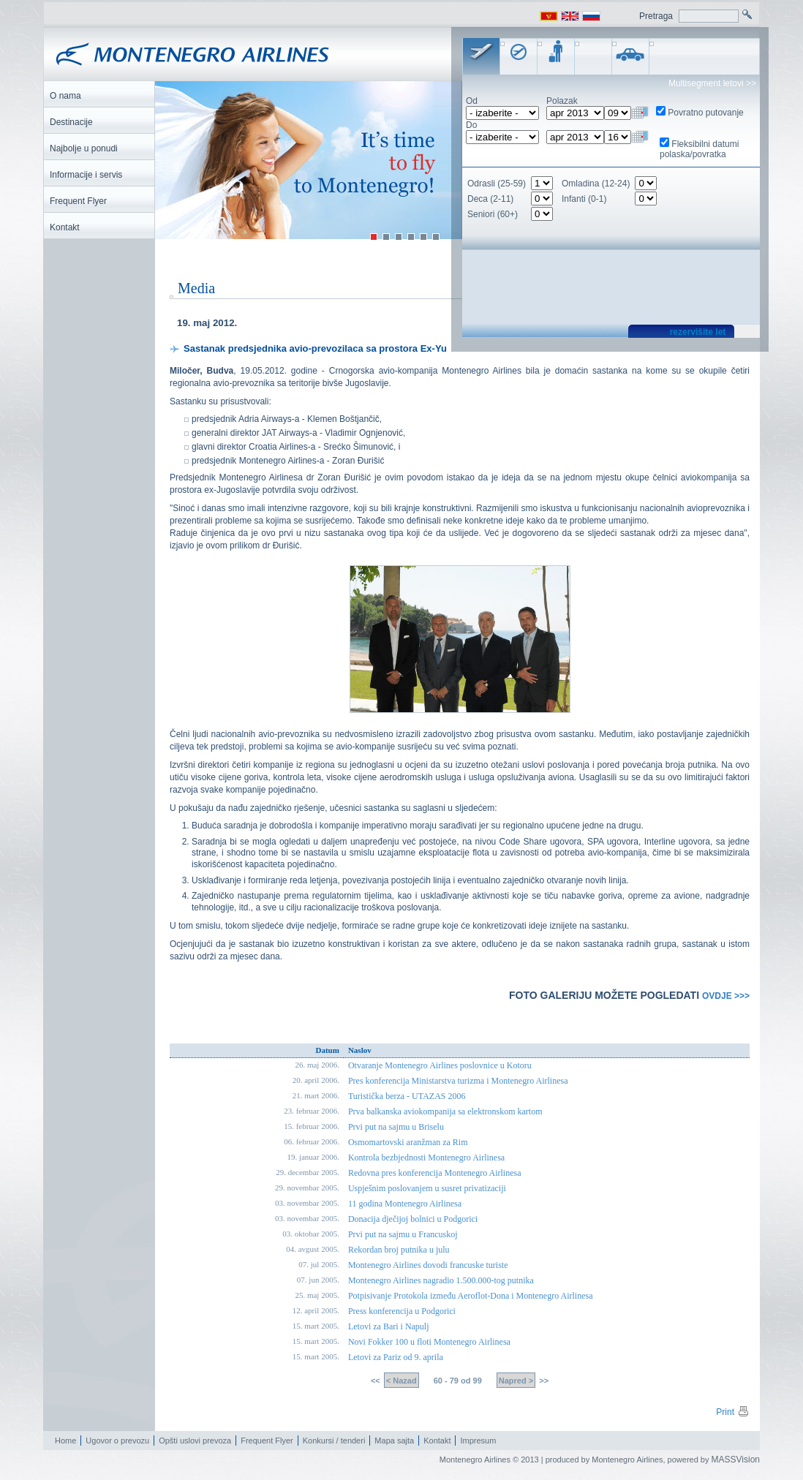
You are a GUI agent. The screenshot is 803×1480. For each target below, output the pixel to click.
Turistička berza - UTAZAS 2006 (407, 1097)
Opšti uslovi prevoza (195, 1441)
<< (376, 1381)
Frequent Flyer (267, 1441)
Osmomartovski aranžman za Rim (408, 1143)
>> (542, 1381)
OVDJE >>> (726, 996)
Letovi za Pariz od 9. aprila (395, 1358)
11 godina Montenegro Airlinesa (404, 1204)
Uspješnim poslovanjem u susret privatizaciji (427, 1189)
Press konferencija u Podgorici (402, 1312)
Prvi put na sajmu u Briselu (396, 1127)
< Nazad (401, 1381)
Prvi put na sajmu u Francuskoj (403, 1235)
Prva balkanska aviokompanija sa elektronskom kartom (445, 1112)
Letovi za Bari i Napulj (388, 1327)
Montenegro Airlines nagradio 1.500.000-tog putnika (441, 1281)
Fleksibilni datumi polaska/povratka (699, 149)
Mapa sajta (394, 1441)
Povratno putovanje (705, 112)
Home (65, 1441)
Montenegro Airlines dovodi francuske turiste (428, 1266)
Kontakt (436, 1441)
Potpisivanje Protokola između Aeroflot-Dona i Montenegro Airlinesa (470, 1296)
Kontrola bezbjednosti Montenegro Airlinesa (426, 1158)
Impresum (478, 1441)
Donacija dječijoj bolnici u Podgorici (413, 1220)
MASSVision (736, 1460)
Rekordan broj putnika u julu (399, 1250)
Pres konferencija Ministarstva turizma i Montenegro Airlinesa (458, 1081)
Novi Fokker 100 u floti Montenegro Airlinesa (429, 1342)
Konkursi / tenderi (334, 1441)
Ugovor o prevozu (117, 1441)
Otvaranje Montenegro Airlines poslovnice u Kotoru (440, 1066)
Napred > (516, 1381)
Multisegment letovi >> (712, 83)
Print (733, 1413)
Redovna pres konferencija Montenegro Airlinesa (434, 1173)
